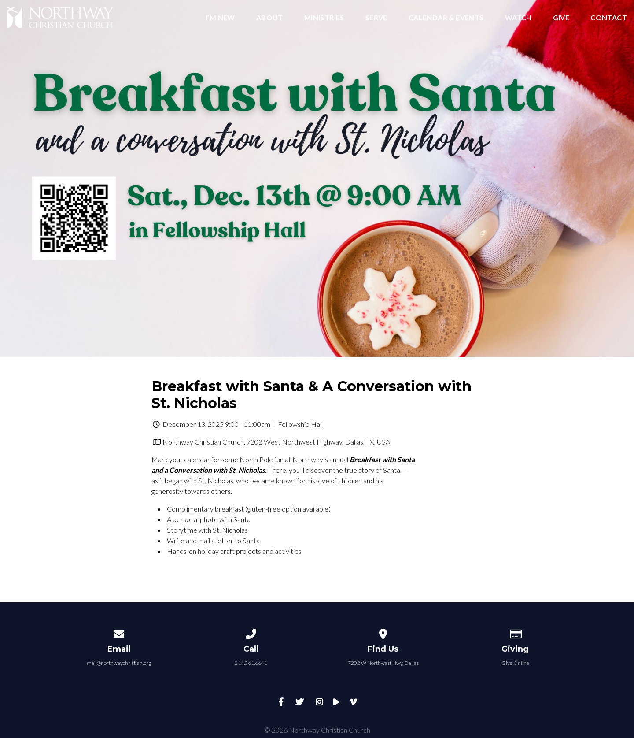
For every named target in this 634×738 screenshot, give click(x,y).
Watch (518, 18)
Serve (376, 18)
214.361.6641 (251, 663)
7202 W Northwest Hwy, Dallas (383, 663)
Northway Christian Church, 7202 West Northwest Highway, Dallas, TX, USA (276, 442)
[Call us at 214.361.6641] (250, 632)
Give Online (515, 663)
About (269, 18)
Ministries (324, 18)
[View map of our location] (383, 632)
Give (561, 18)
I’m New (220, 18)
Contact (608, 18)
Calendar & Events (446, 18)
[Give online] (515, 632)
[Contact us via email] (118, 632)
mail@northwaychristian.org (119, 663)
